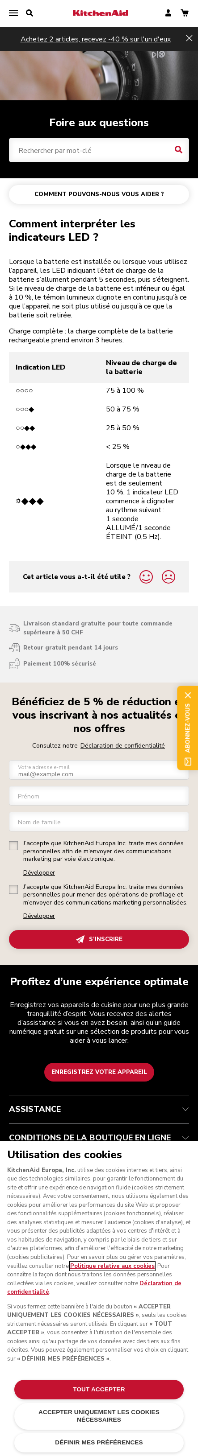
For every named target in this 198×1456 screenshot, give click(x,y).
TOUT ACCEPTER (99, 1389)
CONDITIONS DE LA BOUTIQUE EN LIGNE (99, 1138)
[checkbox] (13, 845)
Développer (39, 873)
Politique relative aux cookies (112, 1266)
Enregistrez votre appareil (99, 1072)
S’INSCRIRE (99, 939)
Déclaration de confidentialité (122, 745)
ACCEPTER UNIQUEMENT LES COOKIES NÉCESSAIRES (99, 1416)
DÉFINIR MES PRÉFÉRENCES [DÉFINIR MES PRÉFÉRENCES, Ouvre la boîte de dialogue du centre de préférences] (99, 1442)
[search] (29, 13)
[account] (168, 13)
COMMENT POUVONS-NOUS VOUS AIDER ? (99, 194)
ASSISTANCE (99, 1109)
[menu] (13, 13)
